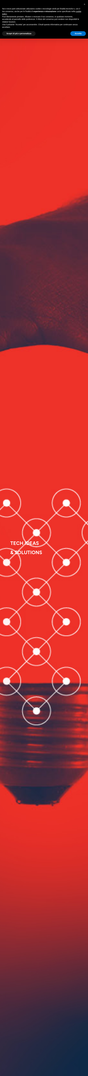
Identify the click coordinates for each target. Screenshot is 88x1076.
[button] (84, 4)
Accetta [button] (78, 33)
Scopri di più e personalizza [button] (18, 33)
